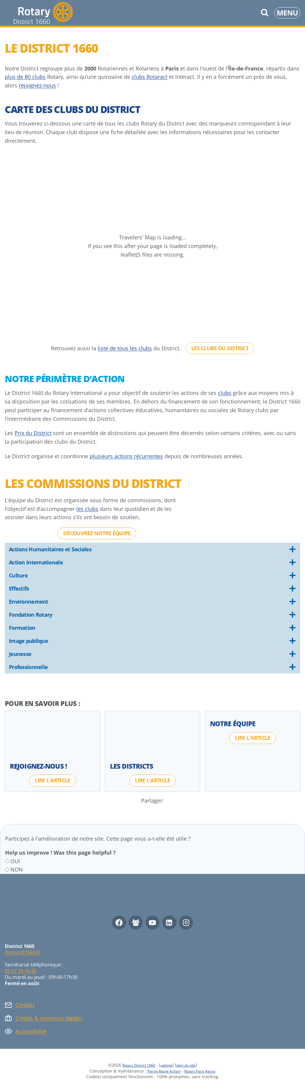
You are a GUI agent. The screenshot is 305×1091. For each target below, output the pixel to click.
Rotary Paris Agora (203, 1071)
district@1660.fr (22, 952)
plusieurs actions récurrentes (126, 456)
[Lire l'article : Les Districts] (152, 780)
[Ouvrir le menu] (287, 12)
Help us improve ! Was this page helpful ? (60, 852)
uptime (167, 1065)
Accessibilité (30, 1031)
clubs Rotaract (149, 76)
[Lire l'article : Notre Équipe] (252, 737)
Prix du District (33, 433)
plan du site (190, 1065)
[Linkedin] (169, 923)
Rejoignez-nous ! (38, 766)
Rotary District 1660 (135, 1065)
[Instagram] (186, 923)
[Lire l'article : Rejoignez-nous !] (52, 780)
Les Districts (131, 766)
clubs (224, 392)
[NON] (7, 870)
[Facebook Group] (136, 923)
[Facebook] (119, 923)
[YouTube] (153, 923)
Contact (25, 1004)
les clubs (87, 508)
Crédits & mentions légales (49, 1018)
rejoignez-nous (37, 85)
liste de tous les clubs (125, 348)
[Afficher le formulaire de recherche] (264, 12)
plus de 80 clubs (25, 76)
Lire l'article (52, 780)
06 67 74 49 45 (20, 971)
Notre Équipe (232, 723)
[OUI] (7, 861)
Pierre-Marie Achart (161, 1071)
